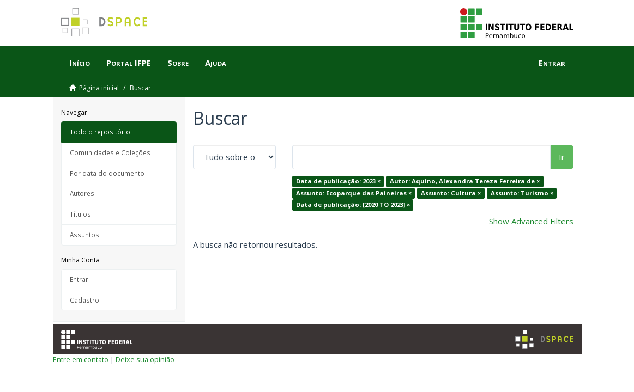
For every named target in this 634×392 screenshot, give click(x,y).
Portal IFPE (128, 62)
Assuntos (84, 234)
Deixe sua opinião (145, 359)
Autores (82, 193)
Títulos (80, 214)
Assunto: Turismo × (522, 193)
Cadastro (84, 300)
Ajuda (215, 62)
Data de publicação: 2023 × (338, 181)
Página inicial (99, 88)
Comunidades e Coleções (110, 152)
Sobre (178, 62)
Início (79, 62)
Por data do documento (107, 173)
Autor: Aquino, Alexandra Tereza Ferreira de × (465, 181)
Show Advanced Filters (531, 221)
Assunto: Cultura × (451, 193)
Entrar (79, 279)
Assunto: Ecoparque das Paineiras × (354, 193)
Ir (562, 156)
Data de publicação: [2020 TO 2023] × (353, 204)
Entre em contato (80, 359)
